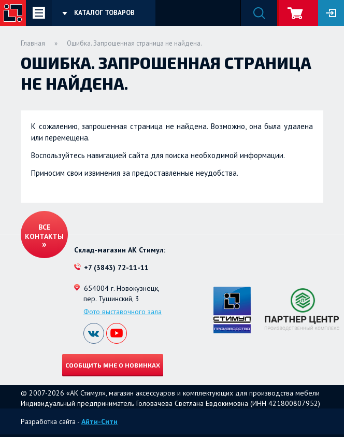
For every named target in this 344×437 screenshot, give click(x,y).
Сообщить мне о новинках (112, 365)
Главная (33, 43)
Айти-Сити (99, 421)
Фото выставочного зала (122, 311)
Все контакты (44, 231)
